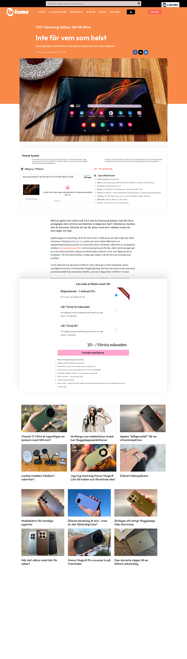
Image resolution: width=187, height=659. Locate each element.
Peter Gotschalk (44, 52)
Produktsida (103, 168)
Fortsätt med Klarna (93, 352)
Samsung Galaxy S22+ (70, 248)
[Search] (139, 3)
